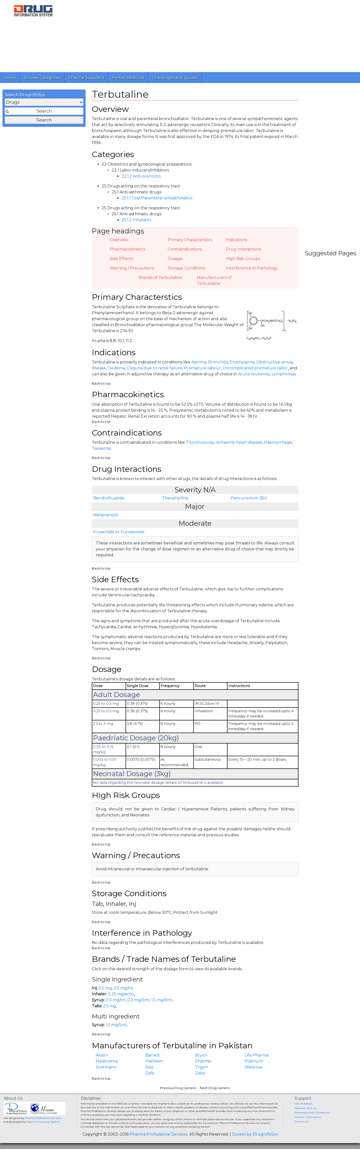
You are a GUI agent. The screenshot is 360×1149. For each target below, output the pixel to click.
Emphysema (242, 362)
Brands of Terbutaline (160, 277)
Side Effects (121, 258)
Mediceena (107, 1061)
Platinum (254, 1061)
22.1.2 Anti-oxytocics (141, 176)
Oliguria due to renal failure (154, 368)
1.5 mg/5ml (161, 1000)
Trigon (201, 1067)
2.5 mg (109, 1006)
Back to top (101, 383)
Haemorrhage (278, 442)
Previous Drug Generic (178, 1088)
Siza (149, 1067)
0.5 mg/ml (123, 988)
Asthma (198, 362)
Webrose (253, 1067)
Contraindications (185, 249)
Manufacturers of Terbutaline (214, 280)
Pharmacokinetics (127, 249)
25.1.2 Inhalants (136, 220)
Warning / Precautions (132, 268)
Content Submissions (308, 1117)
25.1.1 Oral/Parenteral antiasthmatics (157, 198)
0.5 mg (105, 988)
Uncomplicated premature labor (255, 368)
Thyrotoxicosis (200, 442)
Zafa (149, 1073)
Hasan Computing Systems (43, 1121)
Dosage (175, 258)
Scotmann (106, 1067)
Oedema (116, 368)
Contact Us (301, 1121)
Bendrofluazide (108, 498)
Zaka (200, 1073)
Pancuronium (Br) (249, 498)
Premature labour (202, 368)
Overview (119, 239)
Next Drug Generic (215, 1088)
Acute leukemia (254, 374)
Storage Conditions (186, 268)
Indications (236, 239)
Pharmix (203, 1061)
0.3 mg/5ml (138, 1000)
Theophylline (175, 498)
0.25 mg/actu (121, 994)
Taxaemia (101, 448)
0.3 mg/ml (116, 1000)
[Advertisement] (211, 35)
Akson (102, 1055)
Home (10, 77)
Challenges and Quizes (174, 77)
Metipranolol (105, 515)
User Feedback (304, 1103)
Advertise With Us (305, 1108)
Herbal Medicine (128, 77)
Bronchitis (218, 362)
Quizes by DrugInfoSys (255, 1134)
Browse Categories (42, 77)
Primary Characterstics (190, 239)
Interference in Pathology (252, 268)
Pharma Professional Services (43, 1118)
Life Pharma (256, 1055)
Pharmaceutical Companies (312, 1112)
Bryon (201, 1055)
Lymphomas (283, 374)
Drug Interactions (243, 249)
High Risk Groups (243, 258)
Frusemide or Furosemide (118, 532)
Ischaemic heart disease (239, 442)
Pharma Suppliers (86, 77)
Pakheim (154, 1061)
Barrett (152, 1055)
